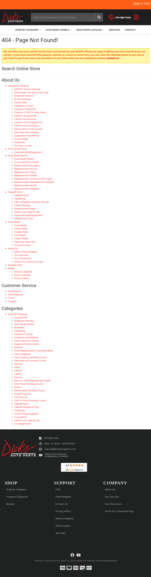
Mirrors (18, 377)
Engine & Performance (26, 344)
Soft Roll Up (20, 397)
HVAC (17, 367)
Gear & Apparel (22, 354)
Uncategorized (22, 423)
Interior (18, 370)
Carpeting (19, 330)
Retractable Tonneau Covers (29, 390)
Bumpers (19, 327)
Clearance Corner (23, 334)
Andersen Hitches (24, 320)
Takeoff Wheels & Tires (26, 407)
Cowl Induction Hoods (26, 340)
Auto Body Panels (24, 324)
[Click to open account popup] (136, 17)
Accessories (20, 317)
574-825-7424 (51, 438)
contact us (113, 58)
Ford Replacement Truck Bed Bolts (33, 350)
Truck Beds (20, 417)
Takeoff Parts (21, 403)
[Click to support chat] (120, 17)
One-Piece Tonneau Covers (29, 383)
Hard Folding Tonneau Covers (30, 357)
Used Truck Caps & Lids (27, 420)
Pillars (17, 387)
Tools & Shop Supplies (26, 413)
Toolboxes (19, 410)
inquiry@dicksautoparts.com (60, 449)
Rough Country (22, 393)
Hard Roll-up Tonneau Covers (30, 360)
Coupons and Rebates (26, 337)
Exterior (18, 347)
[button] (67, 17)
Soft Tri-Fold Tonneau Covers (30, 400)
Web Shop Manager (107, 561)
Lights (17, 373)
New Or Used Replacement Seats (32, 380)
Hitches (18, 364)
